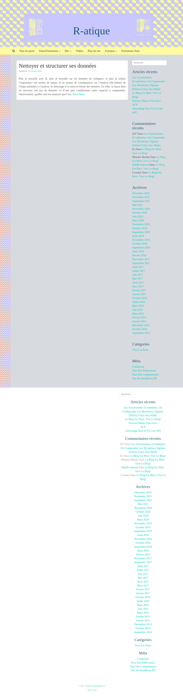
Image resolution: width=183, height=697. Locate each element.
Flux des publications (144, 370)
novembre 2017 (141, 259)
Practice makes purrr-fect (146, 100)
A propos (111, 50)
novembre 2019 (141, 224)
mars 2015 (138, 313)
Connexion (138, 366)
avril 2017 (138, 282)
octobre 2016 (139, 298)
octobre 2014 (139, 329)
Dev (68, 50)
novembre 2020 (141, 208)
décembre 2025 (141, 193)
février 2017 (139, 290)
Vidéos (79, 50)
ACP (135, 104)
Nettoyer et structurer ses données (57, 66)
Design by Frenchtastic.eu (95, 686)
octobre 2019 (139, 228)
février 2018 (139, 255)
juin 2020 (137, 216)
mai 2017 (137, 278)
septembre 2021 (141, 201)
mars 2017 (138, 286)
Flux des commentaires (145, 374)
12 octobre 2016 (35, 71)
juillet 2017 (138, 270)
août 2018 (138, 251)
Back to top (91, 690)
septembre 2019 (141, 232)
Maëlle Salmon (140, 164)
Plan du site (94, 50)
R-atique (91, 31)
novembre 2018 (141, 239)
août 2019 (138, 235)
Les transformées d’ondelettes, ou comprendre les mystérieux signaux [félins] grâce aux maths (143, 411)
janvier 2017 (139, 294)
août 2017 (138, 266)
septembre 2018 (141, 247)
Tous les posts (26, 50)
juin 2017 (137, 274)
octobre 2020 (139, 212)
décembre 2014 (141, 325)
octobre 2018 (139, 243)
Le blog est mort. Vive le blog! (143, 419)
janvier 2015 (139, 321)
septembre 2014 (141, 332)
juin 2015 (137, 309)
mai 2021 (137, 204)
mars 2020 (138, 220)
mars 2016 (138, 305)
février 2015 (139, 317)
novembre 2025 (141, 197)
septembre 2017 (141, 263)
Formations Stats (130, 50)
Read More (79, 94)
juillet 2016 (138, 301)
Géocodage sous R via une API (143, 430)
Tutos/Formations (49, 50)
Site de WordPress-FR (144, 378)
